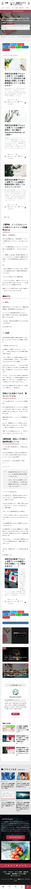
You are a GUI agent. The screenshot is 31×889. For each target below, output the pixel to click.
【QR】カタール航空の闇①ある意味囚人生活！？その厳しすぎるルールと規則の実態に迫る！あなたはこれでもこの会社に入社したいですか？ (23, 806)
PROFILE (8, 8)
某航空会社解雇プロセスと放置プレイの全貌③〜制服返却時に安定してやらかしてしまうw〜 (22, 751)
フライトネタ (6, 25)
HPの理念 (27, 8)
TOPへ (28, 887)
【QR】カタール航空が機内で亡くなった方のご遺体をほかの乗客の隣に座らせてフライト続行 (8, 786)
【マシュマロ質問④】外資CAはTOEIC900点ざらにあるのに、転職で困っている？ (7, 805)
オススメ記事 (15, 8)
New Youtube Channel (16, 837)
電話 (22, 887)
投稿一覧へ (15, 713)
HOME (2, 8)
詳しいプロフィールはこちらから (14, 708)
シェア (9, 887)
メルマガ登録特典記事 (15, 25)
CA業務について (11, 726)
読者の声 (21, 8)
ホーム (3, 887)
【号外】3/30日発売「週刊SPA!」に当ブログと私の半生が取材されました (22, 785)
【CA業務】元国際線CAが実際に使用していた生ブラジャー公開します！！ (22, 728)
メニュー (15, 887)
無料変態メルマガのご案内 (19, 873)
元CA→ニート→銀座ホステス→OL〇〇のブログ (15, 3)
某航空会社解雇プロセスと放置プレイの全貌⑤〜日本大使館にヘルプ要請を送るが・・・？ (22, 739)
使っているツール (15, 875)
